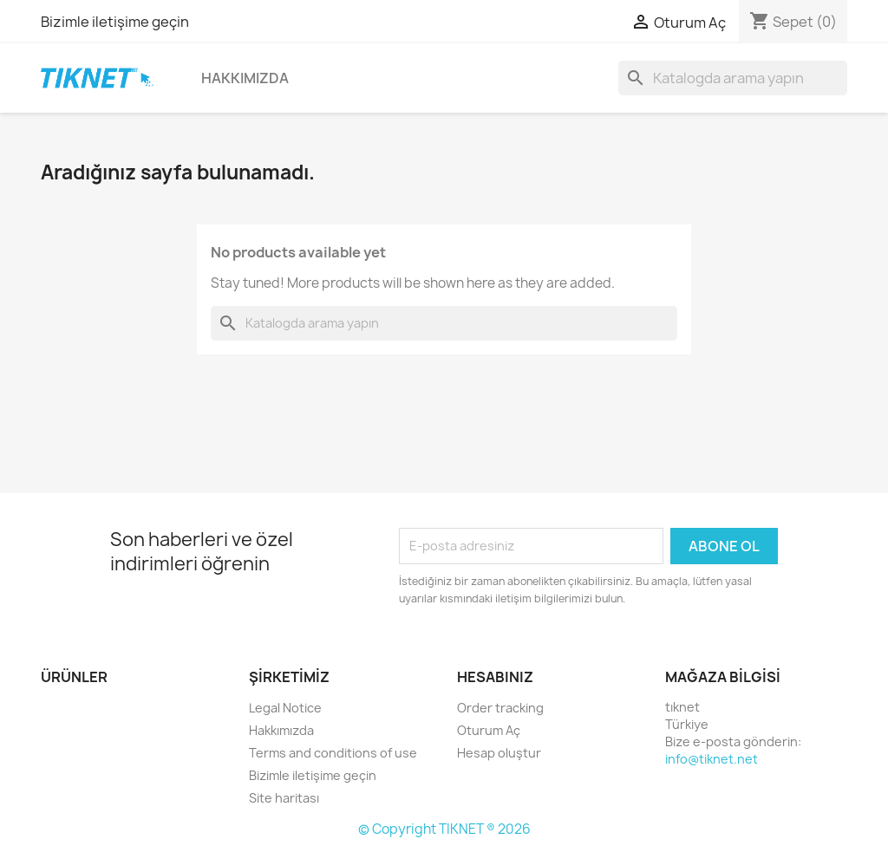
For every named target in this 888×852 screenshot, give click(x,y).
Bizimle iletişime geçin (115, 21)
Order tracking (500, 707)
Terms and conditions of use (333, 753)
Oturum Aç (488, 730)
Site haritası (284, 798)
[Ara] (732, 78)
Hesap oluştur (499, 753)
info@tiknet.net (711, 759)
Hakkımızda (245, 78)
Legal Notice (285, 707)
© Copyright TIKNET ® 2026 (444, 829)
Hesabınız (495, 676)
